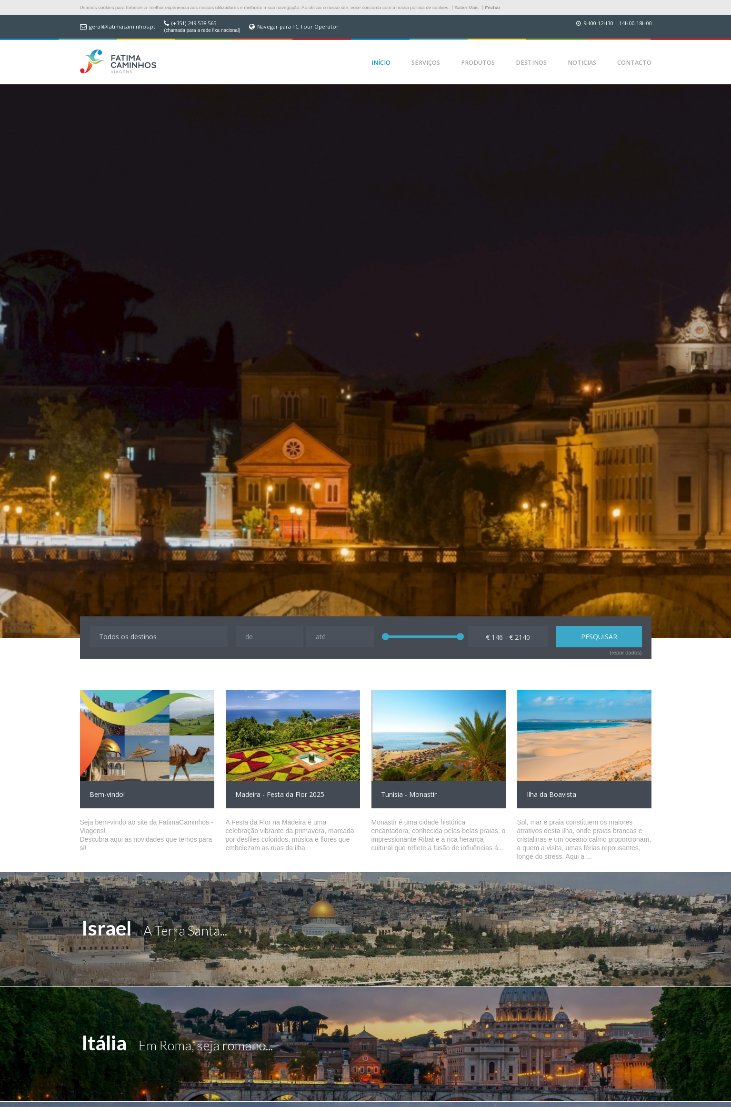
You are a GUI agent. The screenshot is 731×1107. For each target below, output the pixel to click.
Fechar (492, 7)
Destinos (531, 63)
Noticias (582, 63)
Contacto (634, 63)
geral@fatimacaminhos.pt (122, 26)
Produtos (478, 63)
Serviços (425, 63)
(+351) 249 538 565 (193, 23)
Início (381, 63)
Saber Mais (467, 7)
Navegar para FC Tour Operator (298, 26)
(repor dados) (625, 652)
